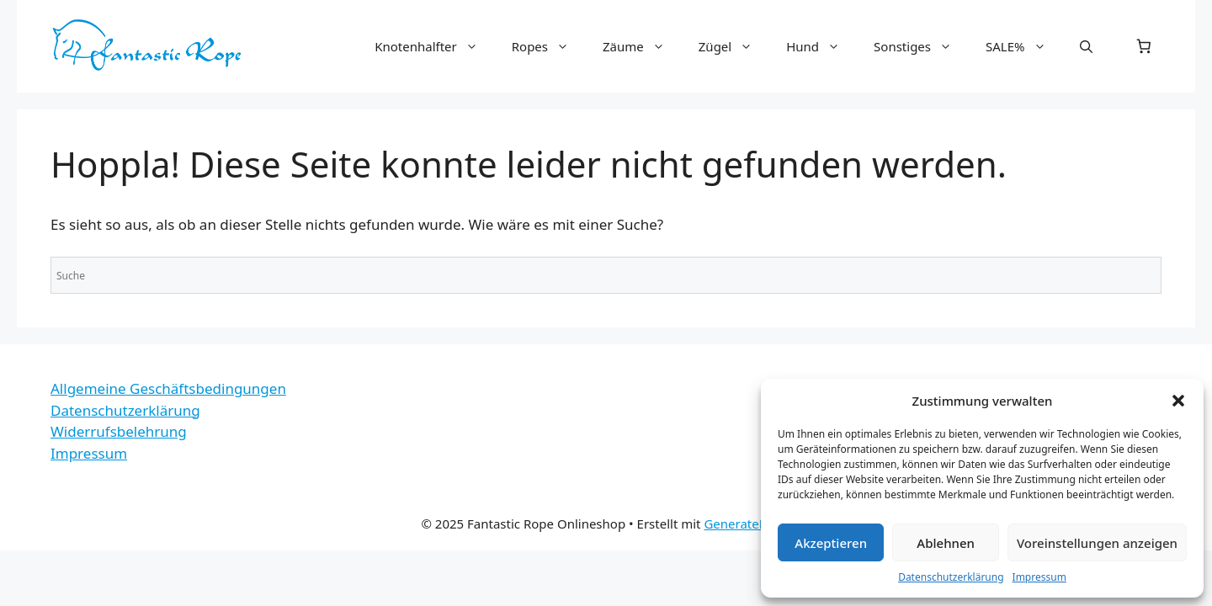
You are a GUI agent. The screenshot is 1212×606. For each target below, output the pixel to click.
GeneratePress (747, 523)
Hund (821, 46)
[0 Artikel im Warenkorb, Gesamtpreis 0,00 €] (1144, 47)
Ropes (549, 46)
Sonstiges (921, 46)
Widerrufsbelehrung (118, 431)
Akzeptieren (831, 542)
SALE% (1024, 46)
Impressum (1039, 577)
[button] (1178, 400)
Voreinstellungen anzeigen (1097, 542)
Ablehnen (946, 542)
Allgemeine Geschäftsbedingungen (168, 388)
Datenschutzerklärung (950, 577)
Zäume (642, 46)
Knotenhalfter (435, 46)
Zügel (734, 46)
